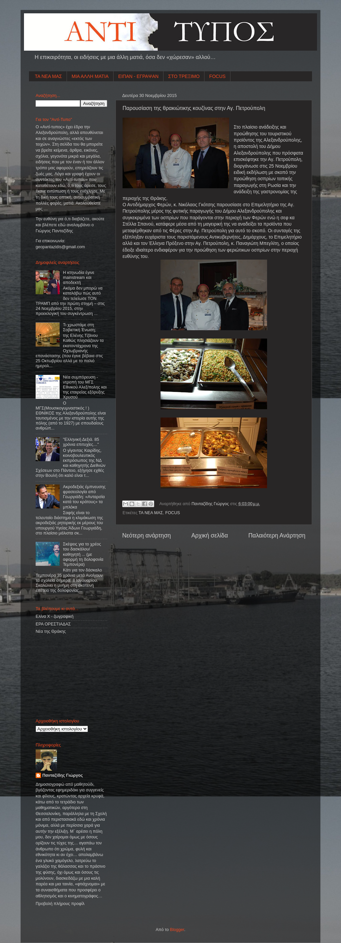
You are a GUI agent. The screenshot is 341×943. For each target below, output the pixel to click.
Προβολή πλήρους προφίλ (60, 903)
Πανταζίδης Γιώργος (210, 503)
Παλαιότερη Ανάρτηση (276, 535)
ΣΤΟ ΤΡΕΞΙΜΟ (183, 76)
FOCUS (217, 76)
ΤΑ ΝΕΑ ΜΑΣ (48, 76)
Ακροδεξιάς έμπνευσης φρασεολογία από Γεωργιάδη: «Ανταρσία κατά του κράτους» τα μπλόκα (84, 496)
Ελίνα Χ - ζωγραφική (55, 616)
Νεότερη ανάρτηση (146, 535)
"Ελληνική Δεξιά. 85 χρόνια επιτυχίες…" (81, 442)
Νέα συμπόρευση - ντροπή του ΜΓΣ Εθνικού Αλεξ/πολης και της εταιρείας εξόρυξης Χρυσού (85, 387)
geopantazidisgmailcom (60, 247)
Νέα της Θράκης (51, 631)
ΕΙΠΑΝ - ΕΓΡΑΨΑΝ (138, 76)
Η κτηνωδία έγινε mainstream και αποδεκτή (78, 277)
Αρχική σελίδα (209, 535)
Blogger (177, 929)
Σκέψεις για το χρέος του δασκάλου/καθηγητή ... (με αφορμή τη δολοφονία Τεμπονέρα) (83, 554)
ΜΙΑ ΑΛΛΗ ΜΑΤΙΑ (90, 76)
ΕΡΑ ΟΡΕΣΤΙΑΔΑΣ (53, 624)
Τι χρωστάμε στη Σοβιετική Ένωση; (79, 327)
